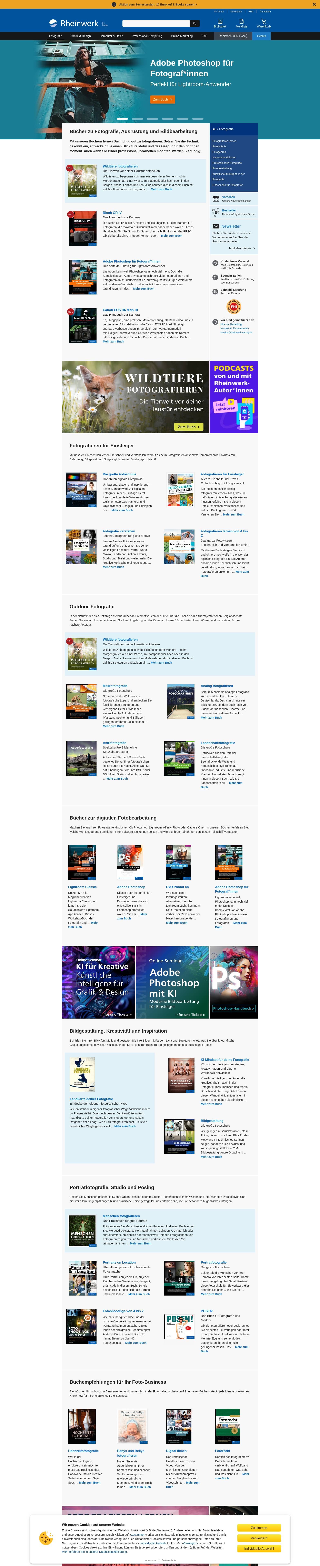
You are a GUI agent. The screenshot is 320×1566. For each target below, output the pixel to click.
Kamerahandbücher (224, 157)
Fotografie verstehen (119, 531)
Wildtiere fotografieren (120, 166)
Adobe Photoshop (131, 887)
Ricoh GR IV (112, 212)
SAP (204, 36)
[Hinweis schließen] (314, 4)
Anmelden (265, 11)
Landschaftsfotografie (218, 743)
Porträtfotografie (214, 1262)
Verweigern (190, 1543)
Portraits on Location (119, 1262)
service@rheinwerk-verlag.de (236, 332)
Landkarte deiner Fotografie (91, 1099)
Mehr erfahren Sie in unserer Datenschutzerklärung (94, 1551)
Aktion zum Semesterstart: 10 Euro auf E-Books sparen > (158, 4)
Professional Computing (147, 36)
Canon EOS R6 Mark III (120, 310)
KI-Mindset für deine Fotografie (225, 1060)
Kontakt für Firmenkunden (235, 328)
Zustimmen (138, 1534)
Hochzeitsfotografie (83, 1451)
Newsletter (236, 11)
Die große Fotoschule (119, 474)
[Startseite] (78, 23)
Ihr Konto (219, 11)
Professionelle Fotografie (227, 162)
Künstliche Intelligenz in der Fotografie (228, 176)
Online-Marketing (182, 36)
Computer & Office (111, 36)
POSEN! (207, 1311)
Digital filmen (176, 1451)
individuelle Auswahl (153, 1543)
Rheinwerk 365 (233, 36)
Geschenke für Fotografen (227, 184)
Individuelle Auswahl (259, 1548)
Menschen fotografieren (121, 1216)
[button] (122, 119)
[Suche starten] (195, 23)
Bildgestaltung (212, 1121)
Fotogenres (219, 151)
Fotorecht (222, 1451)
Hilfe (250, 11)
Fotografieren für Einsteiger (222, 474)
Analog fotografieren (217, 686)
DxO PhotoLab (177, 887)
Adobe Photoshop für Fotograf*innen (131, 261)
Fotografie (55, 36)
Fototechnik (219, 146)
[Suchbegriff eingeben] (156, 23)
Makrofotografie (115, 686)
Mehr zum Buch (161, 189)
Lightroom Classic (82, 887)
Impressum (150, 1560)
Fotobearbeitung (222, 168)
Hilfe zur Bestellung (231, 324)
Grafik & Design (81, 36)
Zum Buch (160, 99)
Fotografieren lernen (224, 140)
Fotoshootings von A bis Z (123, 1311)
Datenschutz (169, 1560)
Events (261, 36)
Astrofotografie (115, 743)
